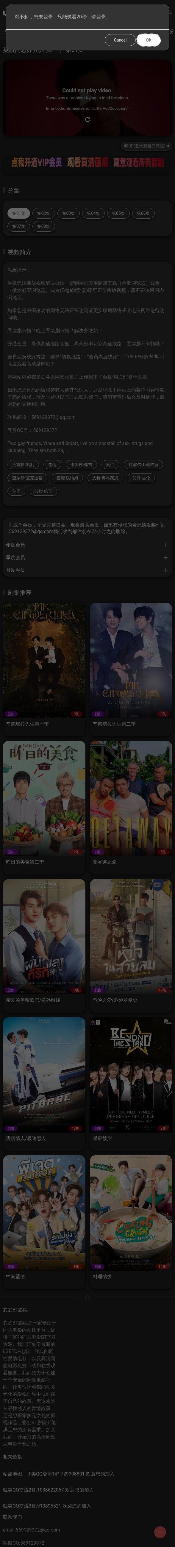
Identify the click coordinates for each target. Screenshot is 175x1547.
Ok (148, 40)
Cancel (120, 40)
